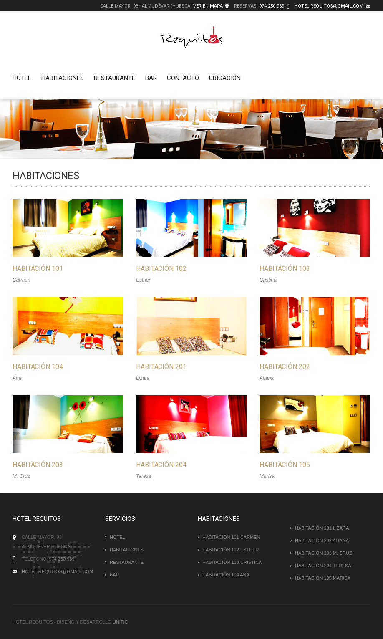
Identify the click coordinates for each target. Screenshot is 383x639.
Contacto (183, 78)
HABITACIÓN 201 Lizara (322, 527)
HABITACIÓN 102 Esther (230, 549)
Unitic (120, 621)
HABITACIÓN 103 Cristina (232, 562)
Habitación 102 (159, 269)
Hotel (22, 78)
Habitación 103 (280, 269)
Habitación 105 (280, 461)
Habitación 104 (38, 365)
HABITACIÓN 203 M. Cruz (323, 553)
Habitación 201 (159, 365)
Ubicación (225, 78)
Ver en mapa (208, 6)
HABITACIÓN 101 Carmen (231, 537)
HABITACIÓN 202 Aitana (322, 540)
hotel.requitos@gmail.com (329, 6)
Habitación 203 (38, 461)
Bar (151, 78)
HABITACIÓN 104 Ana (225, 574)
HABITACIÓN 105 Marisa (322, 578)
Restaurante (114, 78)
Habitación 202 (280, 365)
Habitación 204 (159, 461)
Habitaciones (62, 78)
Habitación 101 (38, 269)
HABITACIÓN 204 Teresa (323, 565)
